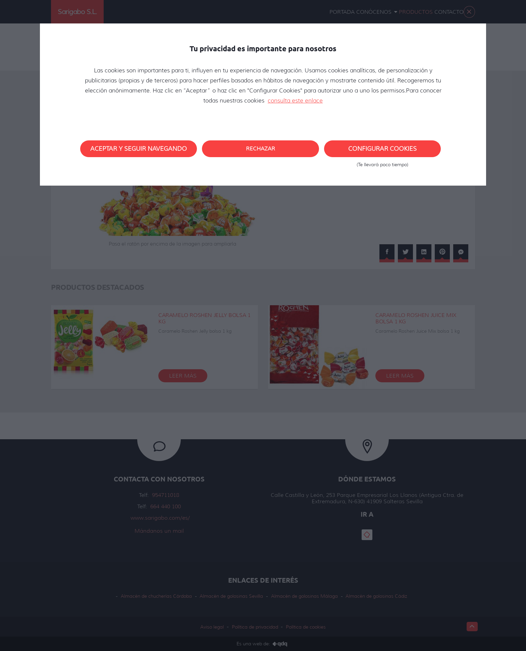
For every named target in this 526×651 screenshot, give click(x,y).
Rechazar (260, 148)
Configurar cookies (382, 151)
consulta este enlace (295, 100)
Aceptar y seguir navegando (138, 148)
